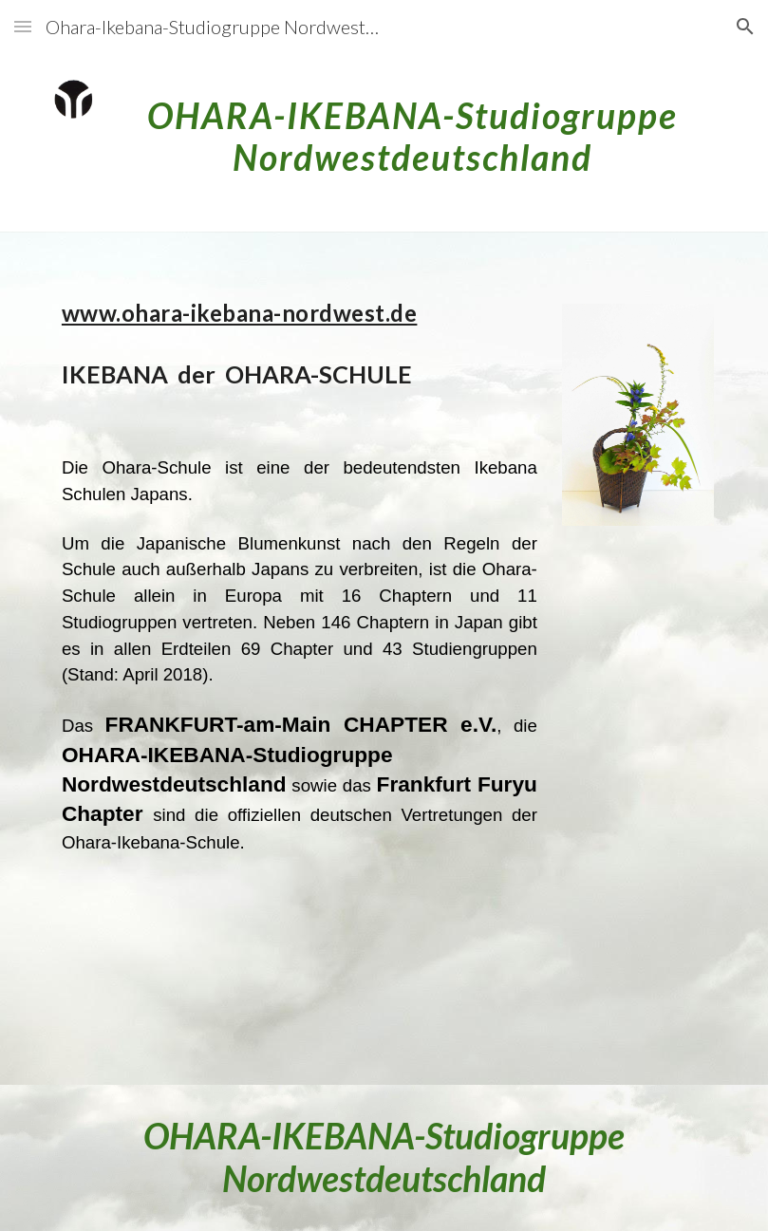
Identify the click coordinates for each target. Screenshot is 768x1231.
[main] (412, 129)
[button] (23, 26)
